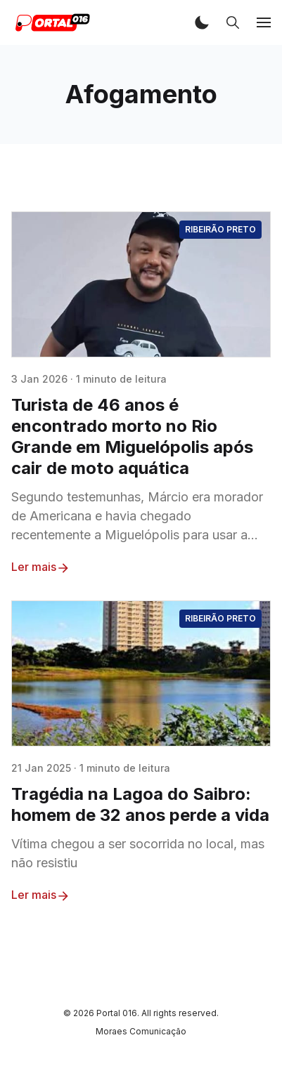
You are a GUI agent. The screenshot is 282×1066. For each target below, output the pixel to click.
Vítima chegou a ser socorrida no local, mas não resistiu (137, 853)
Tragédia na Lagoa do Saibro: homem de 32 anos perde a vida (140, 804)
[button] (201, 22)
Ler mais (40, 567)
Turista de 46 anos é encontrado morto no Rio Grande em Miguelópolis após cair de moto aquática (132, 436)
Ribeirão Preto (220, 229)
